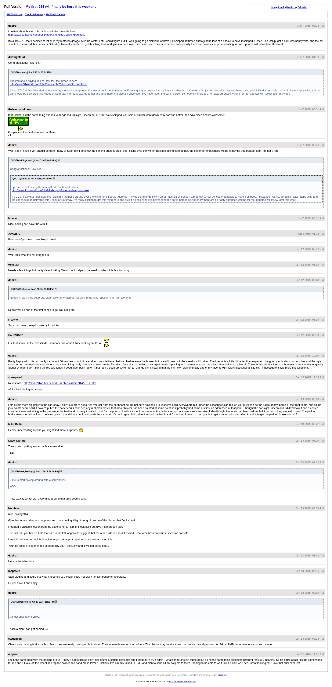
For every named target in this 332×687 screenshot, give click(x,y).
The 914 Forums (34, 14)
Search (280, 7)
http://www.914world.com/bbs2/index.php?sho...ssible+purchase (46, 34)
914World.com (14, 14)
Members (291, 7)
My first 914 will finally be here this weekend (60, 6)
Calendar (302, 7)
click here (222, 675)
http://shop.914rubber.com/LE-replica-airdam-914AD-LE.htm (60, 383)
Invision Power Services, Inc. (182, 681)
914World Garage (55, 14)
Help (273, 7)
